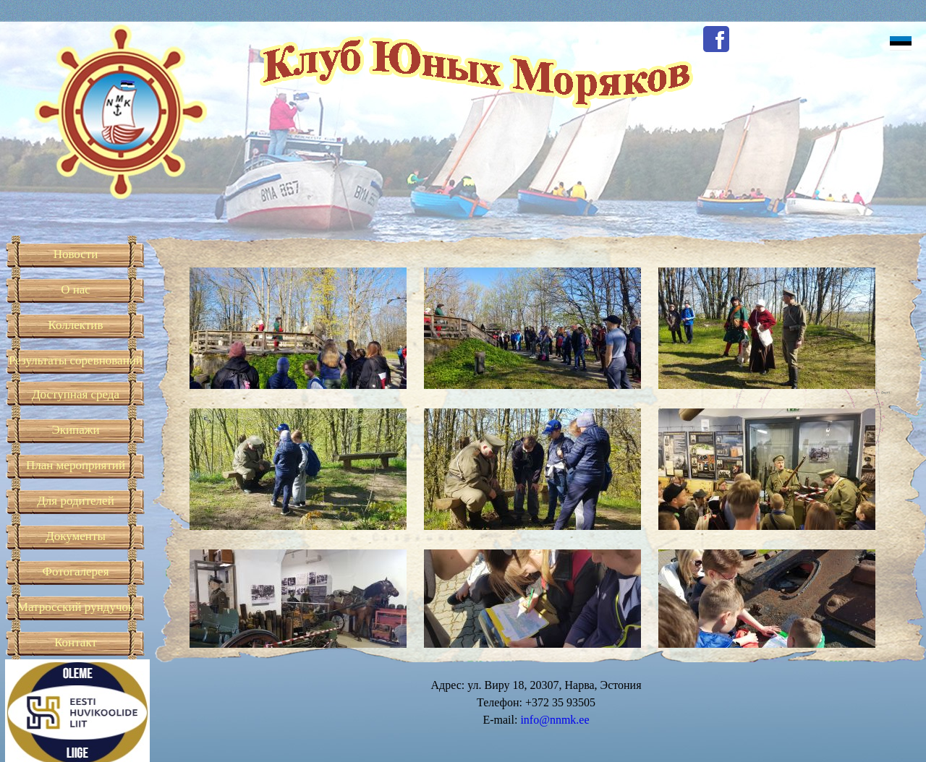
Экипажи (75, 430)
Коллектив (75, 325)
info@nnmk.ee (554, 720)
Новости (76, 254)
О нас (75, 289)
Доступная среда (75, 394)
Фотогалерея (76, 571)
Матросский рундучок (75, 607)
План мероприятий (75, 465)
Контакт (75, 642)
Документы (76, 536)
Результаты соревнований (76, 360)
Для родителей (75, 501)
